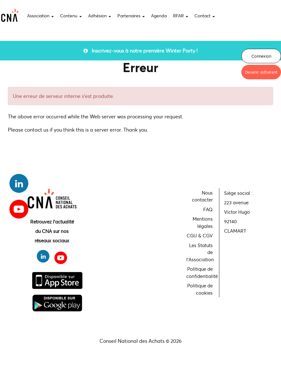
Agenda (159, 16)
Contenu (71, 16)
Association (40, 16)
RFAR (180, 16)
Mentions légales (203, 222)
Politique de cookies (200, 289)
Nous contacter (202, 196)
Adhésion (99, 16)
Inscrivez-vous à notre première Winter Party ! (140, 50)
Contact (204, 16)
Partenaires (131, 16)
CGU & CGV (200, 235)
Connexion (261, 56)
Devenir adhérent (261, 72)
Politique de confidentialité (200, 272)
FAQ (208, 209)
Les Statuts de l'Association (200, 252)
